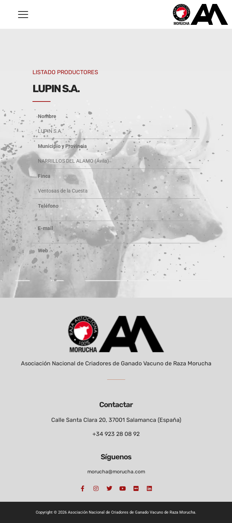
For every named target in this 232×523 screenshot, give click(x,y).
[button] (23, 14)
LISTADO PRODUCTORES (65, 72)
